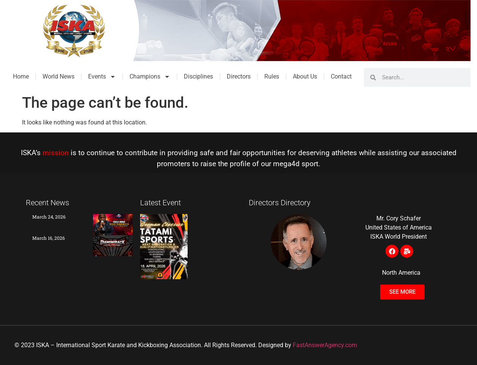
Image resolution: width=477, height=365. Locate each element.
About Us (305, 76)
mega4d (286, 163)
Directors (239, 76)
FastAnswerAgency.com (325, 345)
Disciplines (198, 76)
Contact (341, 76)
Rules (271, 76)
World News (58, 76)
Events (102, 76)
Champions (150, 76)
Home (21, 76)
